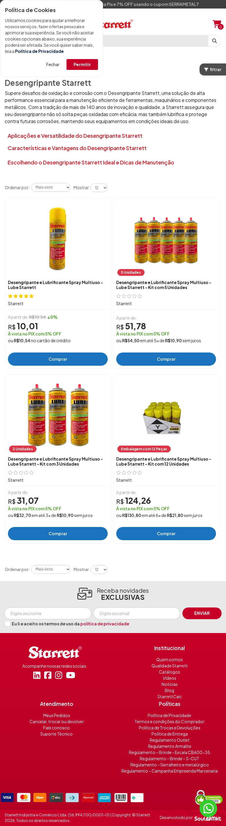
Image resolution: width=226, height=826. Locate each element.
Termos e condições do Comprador (169, 721)
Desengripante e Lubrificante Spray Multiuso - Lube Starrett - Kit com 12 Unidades (163, 461)
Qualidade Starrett (170, 665)
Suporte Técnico (56, 733)
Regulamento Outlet (170, 740)
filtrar (212, 69)
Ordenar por (17, 187)
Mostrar (81, 187)
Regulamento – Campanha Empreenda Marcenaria (170, 770)
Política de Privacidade (39, 51)
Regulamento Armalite (169, 746)
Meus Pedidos (56, 715)
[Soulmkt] (208, 817)
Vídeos (169, 678)
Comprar (58, 359)
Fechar (52, 64)
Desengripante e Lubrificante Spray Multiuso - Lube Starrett (55, 285)
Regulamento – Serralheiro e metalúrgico (169, 764)
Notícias (170, 684)
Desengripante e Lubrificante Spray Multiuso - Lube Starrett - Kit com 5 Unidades (163, 285)
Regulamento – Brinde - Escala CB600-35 (169, 752)
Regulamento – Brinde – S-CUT (169, 758)
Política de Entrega (170, 733)
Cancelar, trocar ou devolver (56, 721)
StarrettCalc (169, 696)
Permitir (82, 64)
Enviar (202, 613)
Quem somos (169, 659)
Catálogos (169, 671)
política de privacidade (104, 623)
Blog (169, 690)
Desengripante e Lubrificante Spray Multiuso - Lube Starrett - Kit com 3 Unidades (55, 461)
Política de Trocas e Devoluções (169, 727)
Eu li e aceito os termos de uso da (70, 623)
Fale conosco (56, 727)
